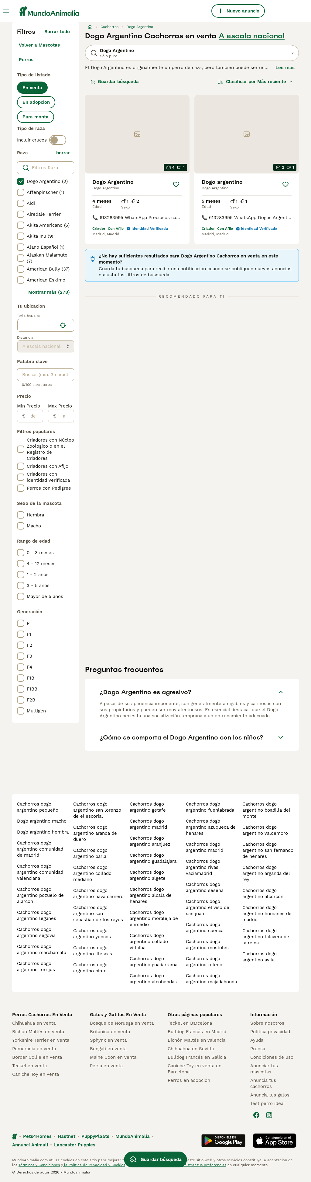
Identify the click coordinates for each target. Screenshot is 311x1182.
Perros (26, 59)
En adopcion (36, 102)
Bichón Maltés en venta (38, 1031)
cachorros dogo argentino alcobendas (153, 978)
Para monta (35, 117)
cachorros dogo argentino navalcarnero (98, 893)
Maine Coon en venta (113, 1057)
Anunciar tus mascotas (264, 1069)
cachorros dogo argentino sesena (205, 887)
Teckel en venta (29, 1065)
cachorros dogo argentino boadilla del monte (266, 810)
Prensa (257, 1048)
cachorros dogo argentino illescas (92, 950)
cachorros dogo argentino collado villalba (149, 941)
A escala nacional (252, 36)
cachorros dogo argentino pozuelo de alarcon (40, 895)
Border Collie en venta (37, 1057)
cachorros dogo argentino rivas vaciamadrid (203, 867)
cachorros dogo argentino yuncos (92, 933)
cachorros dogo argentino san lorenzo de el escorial (97, 810)
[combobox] (37, 325)
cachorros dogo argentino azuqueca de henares (211, 827)
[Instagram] (269, 1115)
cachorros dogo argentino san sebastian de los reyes (98, 913)
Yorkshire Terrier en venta (40, 1040)
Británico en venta (110, 1031)
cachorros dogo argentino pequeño (37, 807)
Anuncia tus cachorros (263, 1083)
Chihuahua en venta (34, 1023)
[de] (34, 416)
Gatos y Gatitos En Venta (118, 1014)
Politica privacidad (270, 1031)
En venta (32, 87)
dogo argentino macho (42, 821)
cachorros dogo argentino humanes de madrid (267, 913)
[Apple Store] (274, 1140)
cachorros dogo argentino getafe (148, 807)
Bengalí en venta (108, 1048)
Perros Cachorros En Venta (42, 1014)
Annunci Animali (30, 1145)
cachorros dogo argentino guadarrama (153, 961)
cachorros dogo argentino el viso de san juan (207, 907)
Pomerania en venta (34, 1048)
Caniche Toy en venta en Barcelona (194, 1069)
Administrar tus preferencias (200, 1165)
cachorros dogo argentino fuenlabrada (210, 807)
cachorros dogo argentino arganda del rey (266, 873)
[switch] (57, 140)
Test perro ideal (267, 1103)
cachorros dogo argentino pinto (90, 968)
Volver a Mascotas (39, 45)
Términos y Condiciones (39, 1165)
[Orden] (255, 81)
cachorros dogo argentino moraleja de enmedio (154, 918)
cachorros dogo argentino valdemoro (265, 830)
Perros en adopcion (189, 1080)
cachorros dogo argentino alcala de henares (151, 895)
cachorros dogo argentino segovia (36, 932)
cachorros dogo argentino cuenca (205, 927)
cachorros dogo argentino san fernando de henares (267, 850)
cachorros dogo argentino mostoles (207, 944)
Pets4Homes (37, 1136)
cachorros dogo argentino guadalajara (153, 858)
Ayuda (256, 1040)
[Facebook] (256, 1115)
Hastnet (66, 1136)
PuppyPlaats (95, 1136)
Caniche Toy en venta (35, 1074)
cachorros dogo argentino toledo (204, 961)
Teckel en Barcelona (190, 1023)
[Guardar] (176, 184)
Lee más (285, 67)
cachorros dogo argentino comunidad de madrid (40, 849)
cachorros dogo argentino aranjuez (150, 841)
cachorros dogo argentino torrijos (36, 966)
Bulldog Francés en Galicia (197, 1057)
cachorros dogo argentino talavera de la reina (265, 937)
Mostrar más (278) (49, 292)
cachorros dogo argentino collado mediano (92, 873)
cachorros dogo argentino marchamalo (41, 949)
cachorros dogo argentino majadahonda (211, 978)
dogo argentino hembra (43, 832)
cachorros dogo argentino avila (259, 957)
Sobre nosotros (267, 1023)
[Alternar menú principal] (6, 11)
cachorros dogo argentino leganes (36, 915)
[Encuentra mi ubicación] (63, 325)
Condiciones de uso (271, 1057)
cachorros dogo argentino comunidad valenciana (40, 872)
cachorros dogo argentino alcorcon (262, 893)
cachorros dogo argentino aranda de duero (95, 833)
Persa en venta (106, 1065)
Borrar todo (57, 31)
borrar (63, 153)
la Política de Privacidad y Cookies (94, 1165)
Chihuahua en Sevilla (191, 1048)
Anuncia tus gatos (269, 1095)
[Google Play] (223, 1140)
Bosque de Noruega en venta (122, 1023)
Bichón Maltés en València (196, 1040)
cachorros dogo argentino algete (148, 875)
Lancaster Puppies (74, 1145)
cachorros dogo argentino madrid (148, 824)
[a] (65, 416)
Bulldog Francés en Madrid (197, 1031)
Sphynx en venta (108, 1040)
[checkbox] (21, 181)
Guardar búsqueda (115, 81)
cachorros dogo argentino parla (90, 853)
